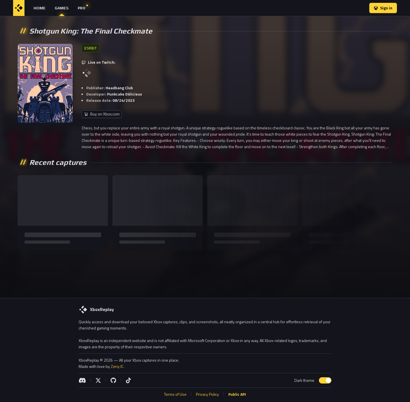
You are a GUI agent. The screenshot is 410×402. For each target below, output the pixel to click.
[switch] (325, 380)
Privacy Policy (207, 394)
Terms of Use (175, 394)
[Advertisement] (205, 272)
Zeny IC (117, 366)
